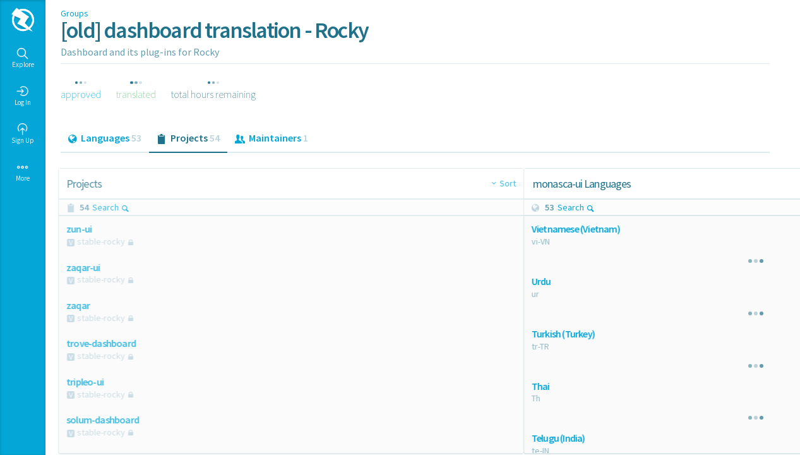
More (23, 172)
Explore (23, 58)
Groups (74, 13)
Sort (399, 183)
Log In (23, 96)
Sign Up (22, 134)
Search (113, 207)
